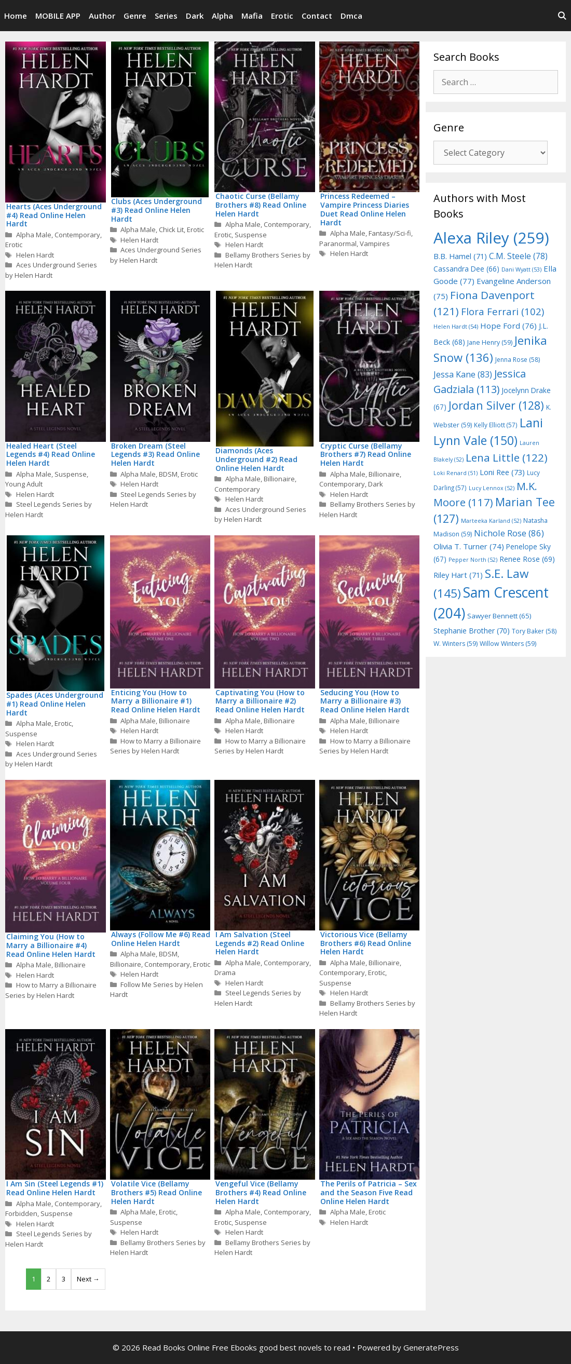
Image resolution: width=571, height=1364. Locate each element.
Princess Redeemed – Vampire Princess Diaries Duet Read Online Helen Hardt (364, 209)
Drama (225, 972)
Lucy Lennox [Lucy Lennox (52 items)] (491, 488)
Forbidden (21, 1213)
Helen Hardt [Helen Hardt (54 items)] (455, 326)
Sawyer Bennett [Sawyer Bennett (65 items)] (499, 615)
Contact (317, 15)
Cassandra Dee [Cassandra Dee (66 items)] (466, 269)
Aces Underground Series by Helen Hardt (51, 270)
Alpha (222, 15)
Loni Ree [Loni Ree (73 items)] (502, 472)
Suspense (251, 234)
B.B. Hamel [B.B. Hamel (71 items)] (460, 256)
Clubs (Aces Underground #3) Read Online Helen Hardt (156, 210)
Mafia (252, 15)
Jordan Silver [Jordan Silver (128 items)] (496, 405)
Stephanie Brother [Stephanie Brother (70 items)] (471, 631)
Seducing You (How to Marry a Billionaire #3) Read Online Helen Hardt (365, 701)
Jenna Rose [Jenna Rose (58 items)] (517, 359)
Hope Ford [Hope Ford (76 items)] (508, 325)
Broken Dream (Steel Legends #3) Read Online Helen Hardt (155, 454)
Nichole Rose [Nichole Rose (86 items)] (509, 533)
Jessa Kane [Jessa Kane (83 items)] (462, 374)
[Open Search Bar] (562, 15)
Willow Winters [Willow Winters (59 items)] (508, 643)
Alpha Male (33, 234)
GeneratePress (431, 1347)
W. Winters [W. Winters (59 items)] (455, 643)
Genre (135, 15)
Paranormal (338, 243)
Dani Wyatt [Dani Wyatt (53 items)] (521, 269)
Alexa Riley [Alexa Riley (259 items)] (491, 237)
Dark (194, 15)
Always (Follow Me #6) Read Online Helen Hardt (160, 938)
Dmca (351, 15)
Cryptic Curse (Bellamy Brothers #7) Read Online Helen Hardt (365, 454)
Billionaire (279, 478)
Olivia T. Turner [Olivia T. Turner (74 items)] (468, 546)
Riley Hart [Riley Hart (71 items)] (458, 575)
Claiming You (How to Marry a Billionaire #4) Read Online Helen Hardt (51, 945)
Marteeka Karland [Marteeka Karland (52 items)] (491, 520)
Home (15, 15)
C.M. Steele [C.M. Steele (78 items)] (518, 256)
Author (102, 15)
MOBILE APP (57, 15)
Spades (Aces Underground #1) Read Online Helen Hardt (54, 704)
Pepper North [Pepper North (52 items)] (472, 559)
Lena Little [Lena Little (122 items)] (507, 457)
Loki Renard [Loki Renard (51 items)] (455, 473)
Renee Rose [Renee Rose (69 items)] (527, 559)
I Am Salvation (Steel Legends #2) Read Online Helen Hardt (259, 943)
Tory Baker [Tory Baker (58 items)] (534, 631)
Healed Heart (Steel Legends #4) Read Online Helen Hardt (50, 454)
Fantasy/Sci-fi (390, 233)
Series (166, 15)
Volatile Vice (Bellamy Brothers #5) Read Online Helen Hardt (156, 1192)
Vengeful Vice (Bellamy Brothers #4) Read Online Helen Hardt (260, 1192)
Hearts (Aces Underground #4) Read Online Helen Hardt (54, 215)
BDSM (168, 474)
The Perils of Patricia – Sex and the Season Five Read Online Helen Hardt (368, 1192)
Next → (88, 1279)
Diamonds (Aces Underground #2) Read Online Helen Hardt (256, 459)
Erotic (282, 15)
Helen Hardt (35, 255)
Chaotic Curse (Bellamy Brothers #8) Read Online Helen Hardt (260, 205)
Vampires (375, 243)
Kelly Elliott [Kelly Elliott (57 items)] (496, 425)
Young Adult (24, 484)
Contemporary (77, 234)
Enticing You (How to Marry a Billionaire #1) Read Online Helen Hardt (155, 701)
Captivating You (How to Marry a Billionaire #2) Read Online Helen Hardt (260, 701)
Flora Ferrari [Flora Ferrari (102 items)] (502, 311)
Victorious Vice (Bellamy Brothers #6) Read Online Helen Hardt (365, 943)
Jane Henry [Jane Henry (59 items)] (489, 342)
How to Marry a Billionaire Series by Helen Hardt (155, 746)
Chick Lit (171, 229)
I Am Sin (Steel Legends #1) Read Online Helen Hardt (54, 1188)
